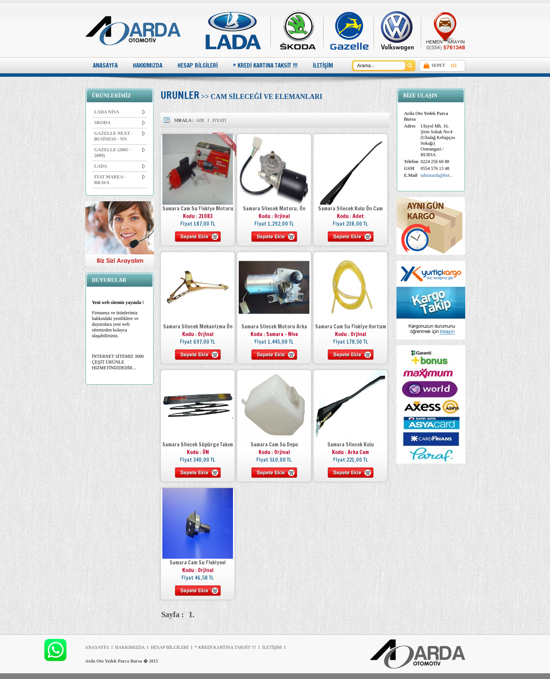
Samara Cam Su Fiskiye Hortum (350, 326)
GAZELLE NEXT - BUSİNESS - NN (119, 136)
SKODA (119, 122)
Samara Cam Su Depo (274, 444)
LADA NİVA (119, 112)
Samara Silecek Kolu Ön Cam (350, 208)
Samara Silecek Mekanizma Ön (198, 326)
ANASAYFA (105, 65)
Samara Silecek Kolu (350, 444)
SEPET (438, 65)
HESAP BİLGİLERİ (198, 65)
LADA (119, 166)
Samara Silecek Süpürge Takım (197, 444)
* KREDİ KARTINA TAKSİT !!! (265, 65)
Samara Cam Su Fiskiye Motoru (197, 208)
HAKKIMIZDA (147, 65)
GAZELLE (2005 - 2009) (119, 152)
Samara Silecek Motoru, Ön (274, 208)
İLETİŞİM (323, 65)
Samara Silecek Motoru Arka (274, 326)
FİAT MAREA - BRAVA (119, 179)
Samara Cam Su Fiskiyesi (198, 562)
